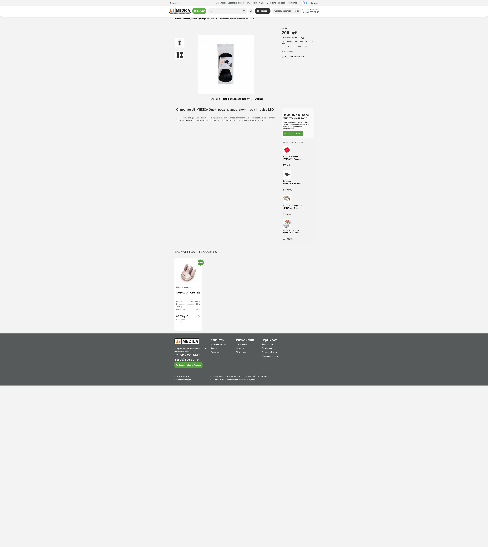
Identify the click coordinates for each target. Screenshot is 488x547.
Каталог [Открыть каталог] (199, 11)
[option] (179, 43)
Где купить (271, 3)
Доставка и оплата (236, 3)
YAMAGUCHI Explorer (297, 182)
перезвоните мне (292, 133)
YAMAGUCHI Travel (297, 207)
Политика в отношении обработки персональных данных (233, 380)
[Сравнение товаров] (251, 11)
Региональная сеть (270, 356)
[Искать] (244, 11)
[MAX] (303, 2)
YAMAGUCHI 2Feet (297, 231)
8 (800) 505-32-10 (311, 12)
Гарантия (214, 348)
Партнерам (267, 348)
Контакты (292, 3)
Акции (261, 3)
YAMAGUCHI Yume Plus (188, 292)
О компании (221, 3)
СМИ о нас (241, 352)
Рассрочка (252, 3)
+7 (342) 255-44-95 (310, 9)
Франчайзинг (268, 344)
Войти (314, 2)
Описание (215, 99)
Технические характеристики (237, 99)
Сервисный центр (270, 352)
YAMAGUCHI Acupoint (297, 157)
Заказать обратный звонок (286, 11)
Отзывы (259, 99)
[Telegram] (307, 2)
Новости (282, 3)
